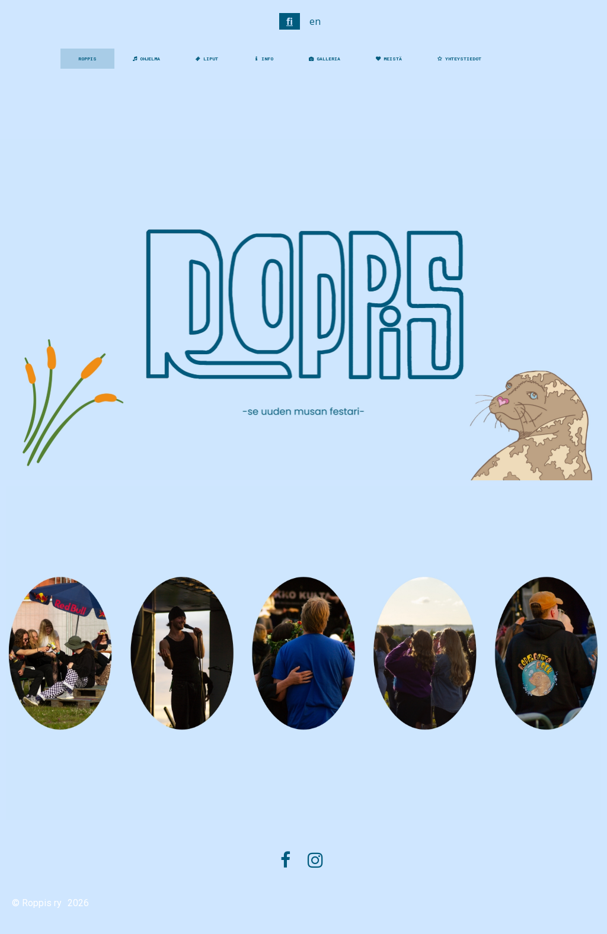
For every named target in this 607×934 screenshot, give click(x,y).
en (315, 21)
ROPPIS (87, 59)
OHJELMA (146, 59)
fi (289, 21)
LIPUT (207, 59)
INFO (263, 59)
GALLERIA (324, 59)
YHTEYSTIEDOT (459, 59)
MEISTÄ (389, 59)
